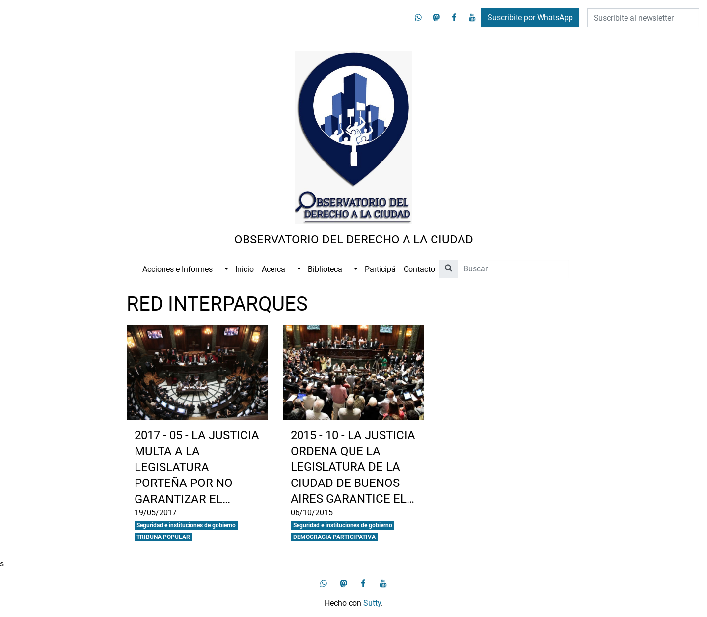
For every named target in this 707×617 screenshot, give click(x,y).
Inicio (244, 269)
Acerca (273, 269)
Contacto (419, 269)
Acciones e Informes (177, 269)
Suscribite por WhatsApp (530, 17)
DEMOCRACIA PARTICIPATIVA (334, 537)
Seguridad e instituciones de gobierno (186, 525)
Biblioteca (325, 269)
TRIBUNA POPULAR (163, 537)
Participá (380, 269)
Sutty (372, 603)
